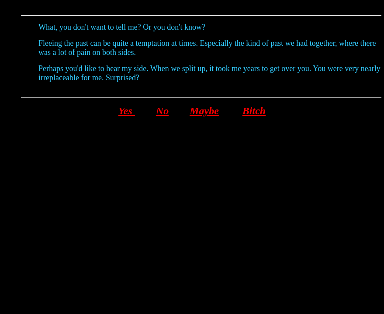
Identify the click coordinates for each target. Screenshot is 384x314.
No (162, 110)
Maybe (204, 110)
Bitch (254, 110)
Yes (126, 110)
